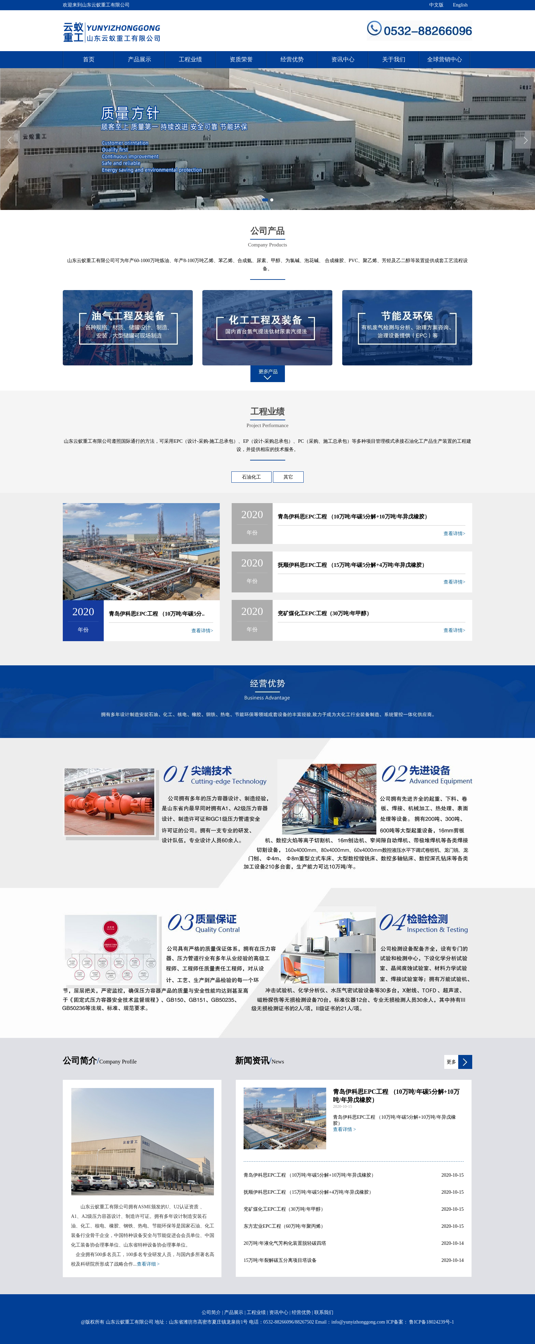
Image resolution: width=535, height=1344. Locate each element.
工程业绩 (190, 59)
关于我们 (393, 59)
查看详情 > (344, 1129)
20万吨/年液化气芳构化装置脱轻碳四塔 (285, 1243)
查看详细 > (148, 1264)
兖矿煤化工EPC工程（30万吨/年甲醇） (325, 613)
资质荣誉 (241, 59)
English (460, 4)
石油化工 (251, 477)
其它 (288, 477)
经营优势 (292, 59)
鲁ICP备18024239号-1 (431, 1322)
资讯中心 (343, 59)
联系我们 (323, 1312)
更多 (451, 1061)
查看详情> (202, 630)
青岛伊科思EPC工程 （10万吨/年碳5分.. (156, 614)
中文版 (436, 4)
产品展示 (139, 59)
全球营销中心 (444, 59)
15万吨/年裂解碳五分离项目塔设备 (280, 1260)
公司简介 (211, 1312)
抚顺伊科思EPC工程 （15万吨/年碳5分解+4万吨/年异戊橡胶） (352, 565)
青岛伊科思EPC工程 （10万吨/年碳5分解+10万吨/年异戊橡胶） (354, 516)
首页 (89, 59)
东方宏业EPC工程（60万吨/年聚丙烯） (285, 1226)
